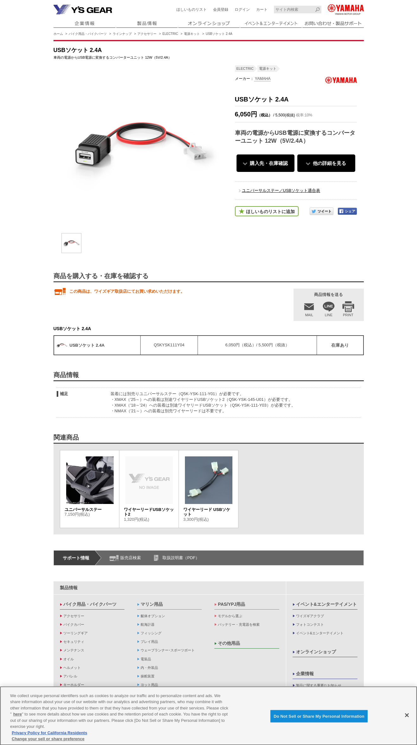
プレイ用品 (149, 642)
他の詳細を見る (329, 163)
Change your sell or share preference (48, 741)
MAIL (309, 315)
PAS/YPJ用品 (231, 604)
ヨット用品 (149, 685)
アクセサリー (146, 34)
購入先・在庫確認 (269, 163)
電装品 (146, 659)
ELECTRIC (170, 34)
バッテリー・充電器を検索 (239, 624)
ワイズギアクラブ (310, 616)
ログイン (242, 9)
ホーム (58, 34)
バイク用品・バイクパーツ (88, 34)
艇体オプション (153, 616)
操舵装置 (148, 676)
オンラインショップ (316, 651)
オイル (68, 659)
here (17, 716)
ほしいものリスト (191, 9)
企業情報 (305, 673)
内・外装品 (149, 668)
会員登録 (220, 9)
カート (262, 9)
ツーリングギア (75, 633)
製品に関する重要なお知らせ (318, 685)
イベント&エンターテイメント (326, 604)
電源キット (192, 34)
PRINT (348, 315)
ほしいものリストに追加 (270, 211)
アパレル (70, 676)
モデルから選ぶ (230, 616)
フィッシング (151, 633)
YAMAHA (262, 78)
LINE (328, 315)
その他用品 (229, 643)
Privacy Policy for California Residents (49, 735)
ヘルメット (72, 668)
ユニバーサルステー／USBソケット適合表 (281, 190)
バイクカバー (73, 624)
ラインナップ (122, 34)
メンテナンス (73, 650)
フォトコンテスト (310, 624)
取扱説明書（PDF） (180, 557)
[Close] (407, 717)
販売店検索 (130, 557)
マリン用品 (152, 604)
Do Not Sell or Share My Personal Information (319, 718)
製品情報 (69, 587)
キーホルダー (73, 685)
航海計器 (148, 624)
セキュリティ (73, 642)
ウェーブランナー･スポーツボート (168, 650)
